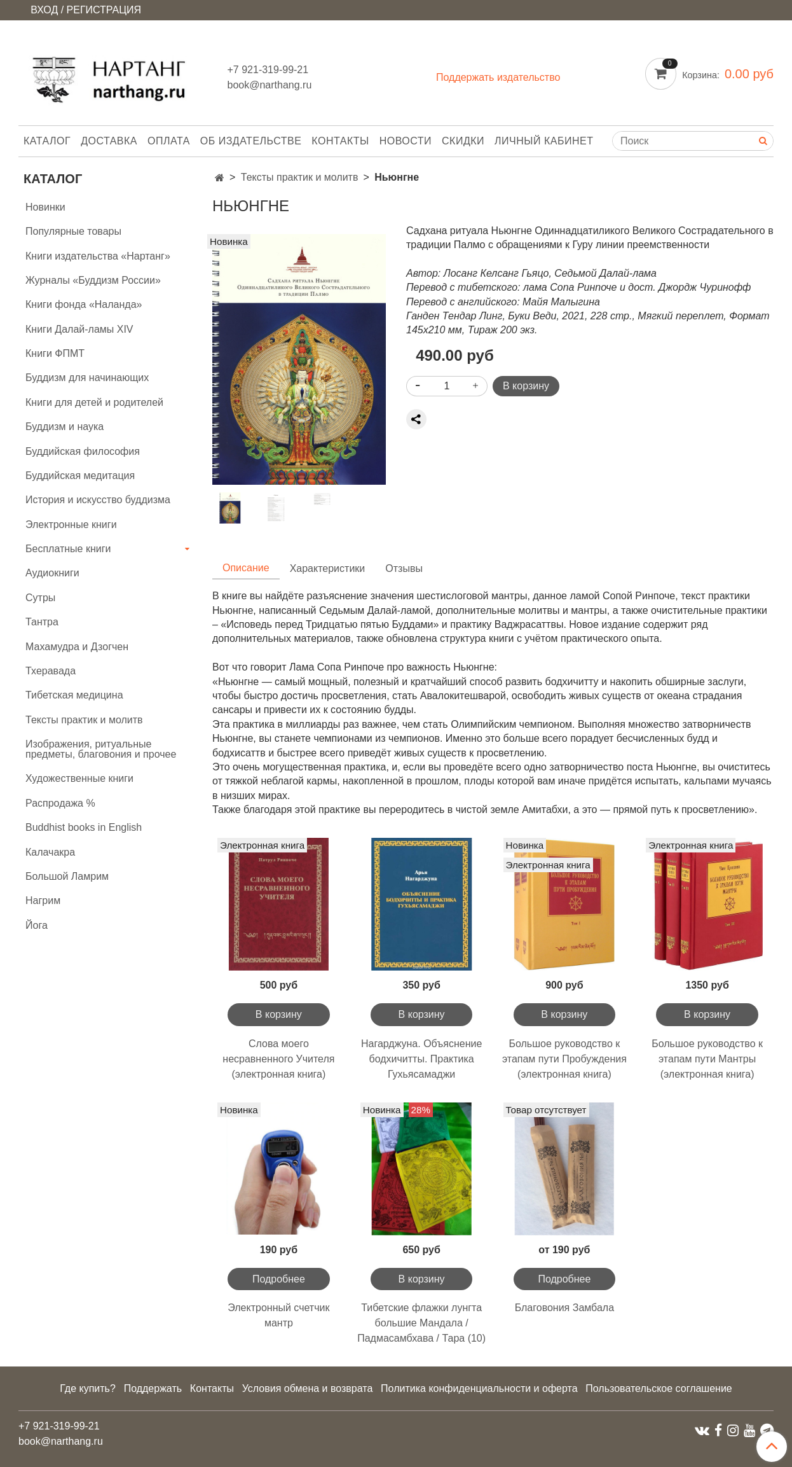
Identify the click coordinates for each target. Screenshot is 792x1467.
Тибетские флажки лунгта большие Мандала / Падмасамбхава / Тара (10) (421, 1323)
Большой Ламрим (67, 876)
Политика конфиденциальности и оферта (479, 1388)
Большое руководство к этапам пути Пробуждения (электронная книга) (564, 1059)
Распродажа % (60, 803)
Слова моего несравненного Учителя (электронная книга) (278, 1059)
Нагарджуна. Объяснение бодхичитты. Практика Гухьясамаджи (421, 1059)
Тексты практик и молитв (299, 177)
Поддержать (153, 1388)
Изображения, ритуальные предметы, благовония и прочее (100, 749)
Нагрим (42, 900)
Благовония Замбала (564, 1307)
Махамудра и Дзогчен (76, 646)
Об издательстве (251, 141)
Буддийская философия (82, 451)
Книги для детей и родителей (94, 402)
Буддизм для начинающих (87, 377)
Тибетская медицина (74, 695)
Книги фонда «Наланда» (83, 304)
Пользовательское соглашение (658, 1388)
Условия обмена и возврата (307, 1388)
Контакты (340, 141)
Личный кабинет (544, 141)
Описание (246, 567)
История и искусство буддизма (97, 499)
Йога (36, 925)
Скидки (463, 141)
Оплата (168, 141)
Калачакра (50, 852)
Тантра (41, 621)
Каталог (47, 141)
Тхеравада (50, 670)
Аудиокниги (52, 572)
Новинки (45, 207)
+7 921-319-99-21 (268, 69)
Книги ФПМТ (55, 353)
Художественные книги (79, 778)
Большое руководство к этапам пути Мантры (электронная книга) (707, 1059)
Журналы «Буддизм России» (93, 280)
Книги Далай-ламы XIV (79, 329)
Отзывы (404, 568)
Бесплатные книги (68, 548)
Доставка (109, 141)
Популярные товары (73, 231)
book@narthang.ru (270, 85)
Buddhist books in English (83, 827)
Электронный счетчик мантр (278, 1315)
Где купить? (88, 1388)
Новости (405, 141)
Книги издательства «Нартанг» (97, 256)
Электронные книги (71, 524)
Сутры (40, 597)
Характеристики (327, 568)
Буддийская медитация (80, 475)
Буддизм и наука (64, 426)
